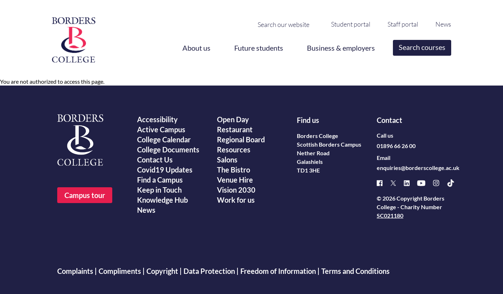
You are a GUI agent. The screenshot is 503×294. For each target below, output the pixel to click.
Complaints (75, 271)
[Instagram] (440, 183)
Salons (227, 159)
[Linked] (410, 183)
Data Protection (209, 271)
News (443, 24)
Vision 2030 (236, 189)
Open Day (233, 119)
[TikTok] (454, 183)
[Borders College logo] (73, 37)
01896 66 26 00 (396, 145)
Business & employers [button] (341, 47)
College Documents (168, 149)
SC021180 (390, 215)
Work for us (236, 200)
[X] (397, 183)
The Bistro (233, 169)
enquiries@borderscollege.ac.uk (418, 167)
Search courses (422, 47)
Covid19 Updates (164, 169)
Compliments (120, 271)
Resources (233, 149)
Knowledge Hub (162, 200)
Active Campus (161, 129)
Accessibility (157, 119)
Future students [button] (258, 47)
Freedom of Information (278, 271)
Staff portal (403, 24)
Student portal (350, 24)
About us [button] (196, 47)
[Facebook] (383, 183)
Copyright (162, 271)
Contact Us (155, 159)
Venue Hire (235, 179)
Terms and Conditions (355, 271)
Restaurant (235, 129)
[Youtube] (425, 183)
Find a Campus (160, 179)
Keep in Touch (159, 189)
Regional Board (241, 139)
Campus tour (84, 195)
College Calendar (164, 139)
